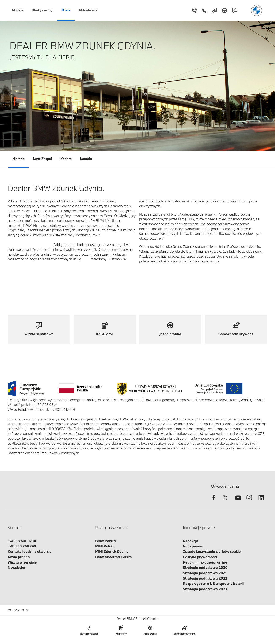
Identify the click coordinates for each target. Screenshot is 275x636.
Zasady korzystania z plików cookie (212, 551)
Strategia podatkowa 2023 (205, 589)
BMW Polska (105, 541)
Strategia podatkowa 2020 (205, 567)
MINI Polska (105, 546)
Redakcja (190, 541)
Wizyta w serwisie (22, 562)
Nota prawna (193, 546)
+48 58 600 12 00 (22, 541)
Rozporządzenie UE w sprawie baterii (213, 583)
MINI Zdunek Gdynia (111, 551)
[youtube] (237, 501)
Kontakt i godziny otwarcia (30, 551)
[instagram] (249, 501)
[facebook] (214, 501)
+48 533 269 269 (22, 546)
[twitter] (225, 501)
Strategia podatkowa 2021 (205, 573)
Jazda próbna (19, 557)
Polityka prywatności (200, 557)
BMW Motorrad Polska (113, 557)
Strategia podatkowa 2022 (205, 578)
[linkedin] (261, 501)
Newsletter (16, 567)
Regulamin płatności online (205, 562)
